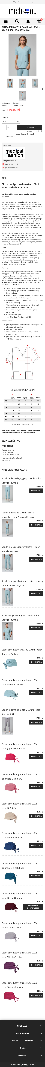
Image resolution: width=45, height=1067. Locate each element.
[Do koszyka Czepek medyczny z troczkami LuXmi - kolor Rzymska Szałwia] (36, 692)
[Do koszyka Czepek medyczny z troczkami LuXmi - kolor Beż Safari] (36, 816)
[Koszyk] (39, 21)
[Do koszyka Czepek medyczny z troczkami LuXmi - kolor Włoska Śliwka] (36, 965)
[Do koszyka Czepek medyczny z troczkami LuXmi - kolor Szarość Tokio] (36, 935)
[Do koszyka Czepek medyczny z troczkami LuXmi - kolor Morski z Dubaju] (36, 876)
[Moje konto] (28, 21)
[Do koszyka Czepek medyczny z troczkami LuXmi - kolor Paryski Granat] (36, 845)
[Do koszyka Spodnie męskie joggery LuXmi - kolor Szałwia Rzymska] (36, 559)
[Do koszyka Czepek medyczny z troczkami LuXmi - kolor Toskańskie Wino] (36, 995)
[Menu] (5, 21)
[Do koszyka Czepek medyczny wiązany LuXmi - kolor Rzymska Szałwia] (36, 662)
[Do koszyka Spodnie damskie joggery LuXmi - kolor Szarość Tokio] (36, 722)
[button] (10, 164)
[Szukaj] (17, 21)
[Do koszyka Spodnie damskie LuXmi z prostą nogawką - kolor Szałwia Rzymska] (36, 525)
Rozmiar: (5, 117)
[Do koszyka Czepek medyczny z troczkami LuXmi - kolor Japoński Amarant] (36, 756)
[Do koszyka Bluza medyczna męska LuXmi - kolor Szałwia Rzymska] (36, 628)
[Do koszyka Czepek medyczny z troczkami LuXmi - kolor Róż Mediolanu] (36, 786)
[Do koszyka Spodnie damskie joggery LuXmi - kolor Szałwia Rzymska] (36, 490)
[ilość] (4, 127)
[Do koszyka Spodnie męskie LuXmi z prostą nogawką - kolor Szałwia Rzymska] (36, 593)
